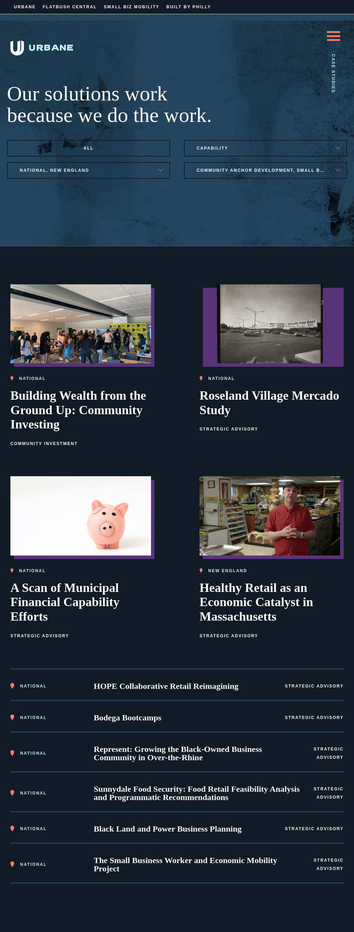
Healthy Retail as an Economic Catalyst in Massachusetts (256, 602)
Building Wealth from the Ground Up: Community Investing (78, 410)
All (88, 148)
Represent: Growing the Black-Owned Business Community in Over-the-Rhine (178, 753)
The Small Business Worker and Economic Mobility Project (185, 864)
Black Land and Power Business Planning (168, 829)
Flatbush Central (70, 7)
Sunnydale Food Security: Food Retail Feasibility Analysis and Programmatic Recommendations (197, 793)
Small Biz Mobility (131, 7)
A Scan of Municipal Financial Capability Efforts (65, 602)
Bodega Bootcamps (127, 717)
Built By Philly (188, 7)
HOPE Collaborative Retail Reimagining (166, 686)
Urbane (25, 7)
